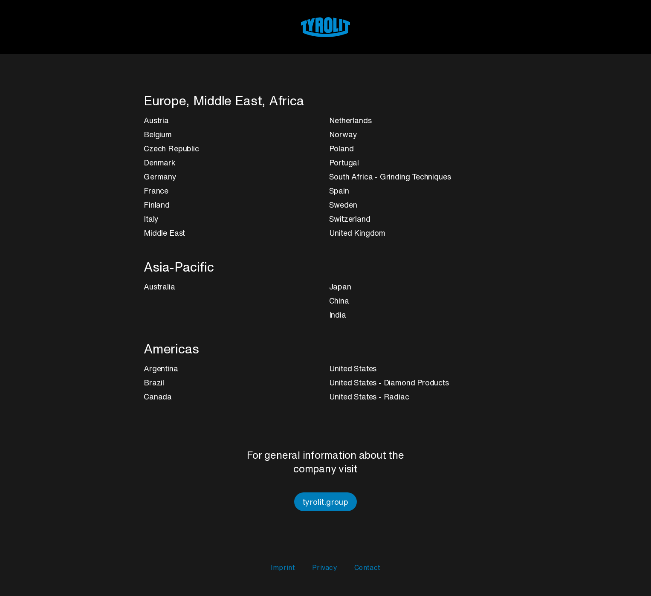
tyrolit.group (325, 501)
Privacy (324, 567)
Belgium (158, 134)
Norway (343, 134)
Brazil (154, 382)
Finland (157, 204)
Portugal (344, 162)
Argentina (161, 368)
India (337, 314)
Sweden (343, 204)
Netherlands (350, 120)
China (339, 300)
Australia (159, 286)
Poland (341, 148)
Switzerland (349, 218)
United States (353, 368)
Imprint (283, 567)
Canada (158, 396)
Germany (160, 176)
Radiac (396, 396)
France (156, 190)
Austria (156, 120)
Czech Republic (171, 148)
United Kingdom (357, 232)
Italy (151, 218)
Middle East (164, 232)
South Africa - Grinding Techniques (390, 176)
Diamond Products (416, 382)
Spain (339, 190)
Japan (340, 286)
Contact (367, 567)
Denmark (160, 162)
